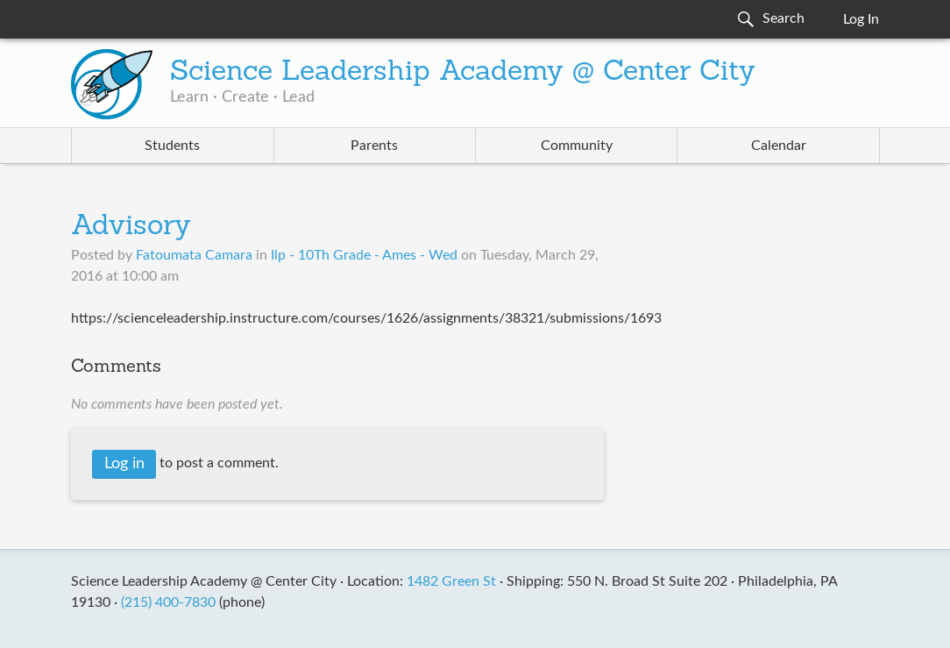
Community (577, 146)
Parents (374, 146)
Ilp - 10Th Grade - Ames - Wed (364, 255)
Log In (861, 19)
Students (172, 146)
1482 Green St (451, 581)
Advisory (131, 227)
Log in (124, 464)
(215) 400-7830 (168, 602)
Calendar (778, 146)
